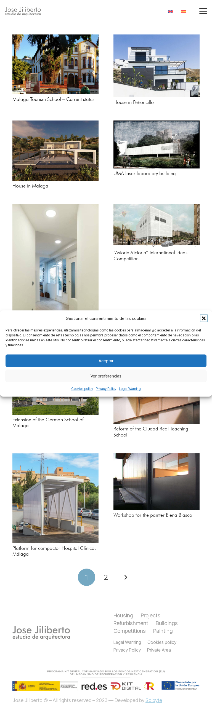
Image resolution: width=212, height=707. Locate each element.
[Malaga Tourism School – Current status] (55, 64)
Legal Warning (130, 389)
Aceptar (106, 360)
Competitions (129, 631)
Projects (150, 615)
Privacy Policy (106, 389)
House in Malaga (30, 186)
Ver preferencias (106, 375)
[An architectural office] (55, 273)
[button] (203, 318)
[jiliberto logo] (23, 11)
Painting (163, 631)
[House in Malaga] (55, 150)
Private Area (159, 650)
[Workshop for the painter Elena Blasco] (156, 481)
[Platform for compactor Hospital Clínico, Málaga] (55, 498)
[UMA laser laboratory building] (156, 144)
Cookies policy (82, 389)
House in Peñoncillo (133, 102)
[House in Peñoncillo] (156, 65)
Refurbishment (130, 623)
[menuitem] (171, 11)
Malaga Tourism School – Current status (53, 99)
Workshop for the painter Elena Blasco (152, 515)
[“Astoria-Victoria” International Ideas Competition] (156, 226)
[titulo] (41, 632)
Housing (123, 615)
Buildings (167, 623)
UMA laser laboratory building (144, 173)
